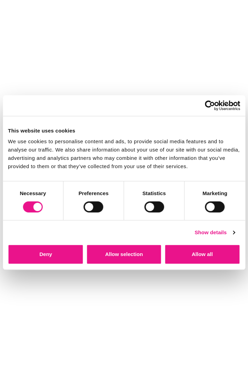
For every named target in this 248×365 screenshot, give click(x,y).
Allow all (202, 254)
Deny (45, 254)
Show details (211, 232)
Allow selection (124, 254)
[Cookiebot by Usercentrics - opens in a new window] (210, 105)
